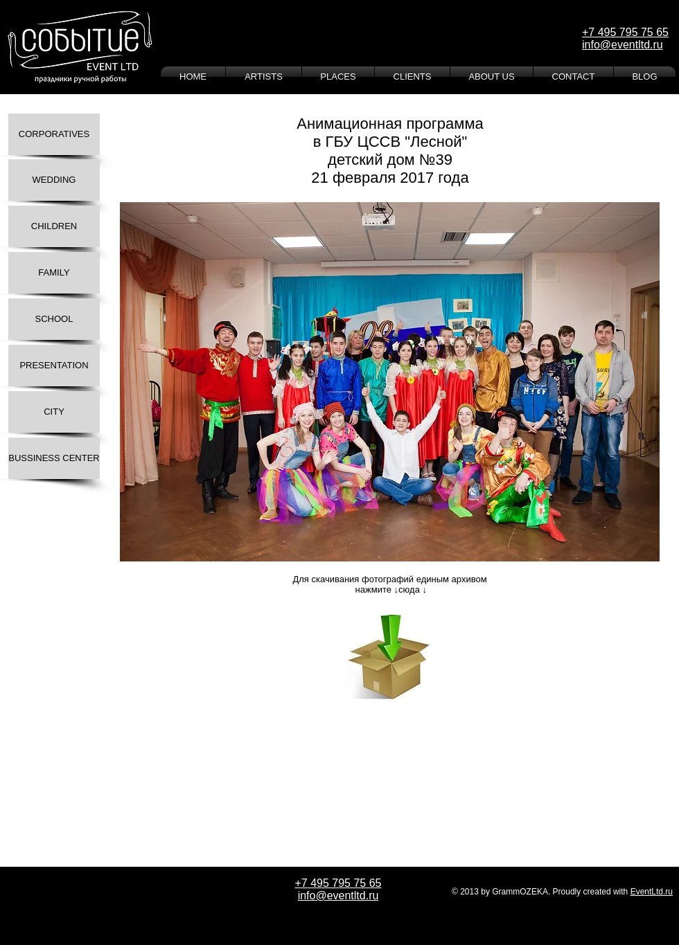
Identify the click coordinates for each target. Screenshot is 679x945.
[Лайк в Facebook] (173, 723)
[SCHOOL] (54, 319)
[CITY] (54, 412)
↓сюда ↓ (410, 589)
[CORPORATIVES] (54, 134)
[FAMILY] (54, 273)
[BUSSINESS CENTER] (54, 458)
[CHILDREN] (54, 226)
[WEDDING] (54, 180)
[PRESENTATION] (54, 365)
